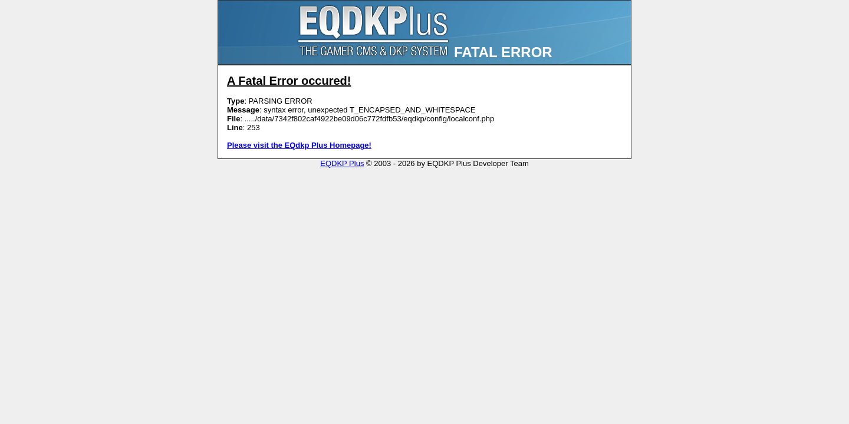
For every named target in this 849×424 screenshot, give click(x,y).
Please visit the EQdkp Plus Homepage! (299, 145)
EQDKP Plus (342, 163)
